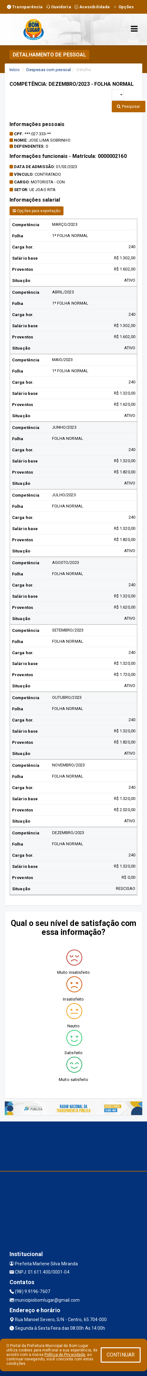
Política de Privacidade (64, 1354)
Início (15, 69)
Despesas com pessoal (48, 69)
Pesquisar (128, 106)
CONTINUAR (121, 1355)
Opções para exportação (36, 211)
